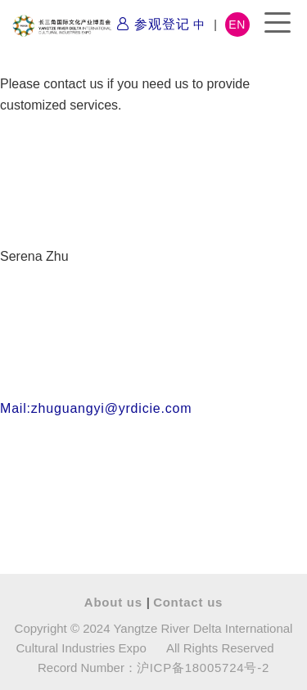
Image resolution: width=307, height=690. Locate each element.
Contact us (188, 602)
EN (237, 24)
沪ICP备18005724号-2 (203, 667)
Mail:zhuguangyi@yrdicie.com (96, 408)
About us (115, 602)
